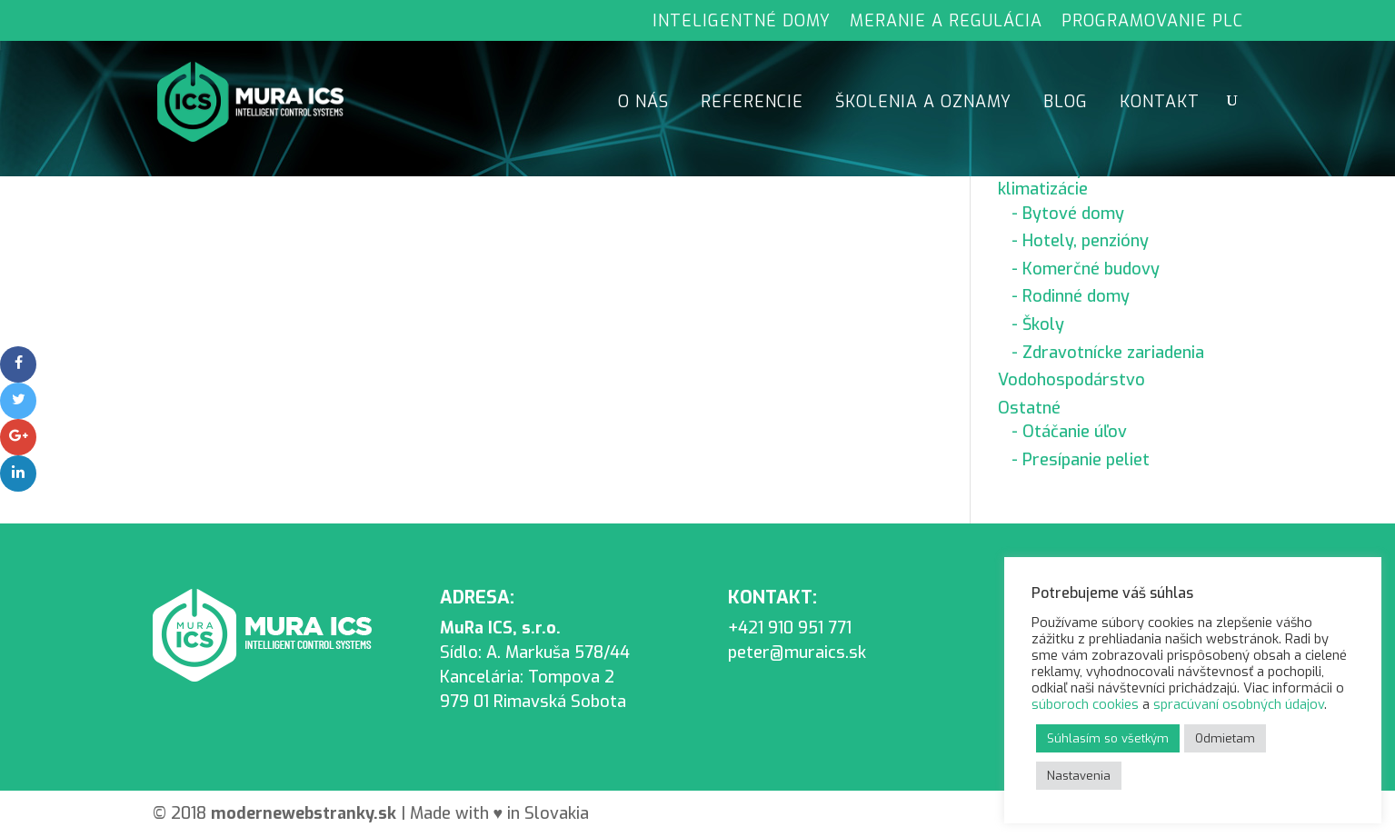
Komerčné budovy (1091, 269)
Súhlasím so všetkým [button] (1108, 738)
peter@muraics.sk (797, 652)
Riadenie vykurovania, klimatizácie (1079, 179)
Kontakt (1160, 104)
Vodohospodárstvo (1071, 380)
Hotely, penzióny (1085, 241)
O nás (643, 104)
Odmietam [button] (1225, 738)
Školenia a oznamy (923, 104)
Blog (1065, 104)
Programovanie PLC (1152, 22)
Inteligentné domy (742, 22)
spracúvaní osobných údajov (1238, 704)
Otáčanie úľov (1074, 432)
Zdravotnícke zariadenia (1113, 353)
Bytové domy (1073, 213)
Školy (1043, 324)
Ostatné (1029, 408)
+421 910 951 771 (790, 628)
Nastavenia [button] (1079, 775)
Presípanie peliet (1086, 460)
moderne (306, 813)
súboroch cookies (1085, 704)
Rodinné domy (1076, 296)
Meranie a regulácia (946, 22)
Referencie (752, 104)
